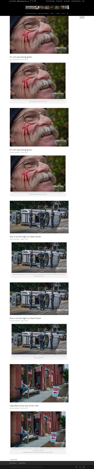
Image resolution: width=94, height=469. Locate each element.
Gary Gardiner (67, 1)
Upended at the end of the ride (24, 405)
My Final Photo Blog (50, 1)
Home (83, 1)
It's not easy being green (21, 57)
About (58, 13)
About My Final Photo (76, 1)
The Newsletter (59, 1)
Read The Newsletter (43, 13)
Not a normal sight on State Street (25, 236)
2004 (52, 13)
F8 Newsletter (22, 463)
